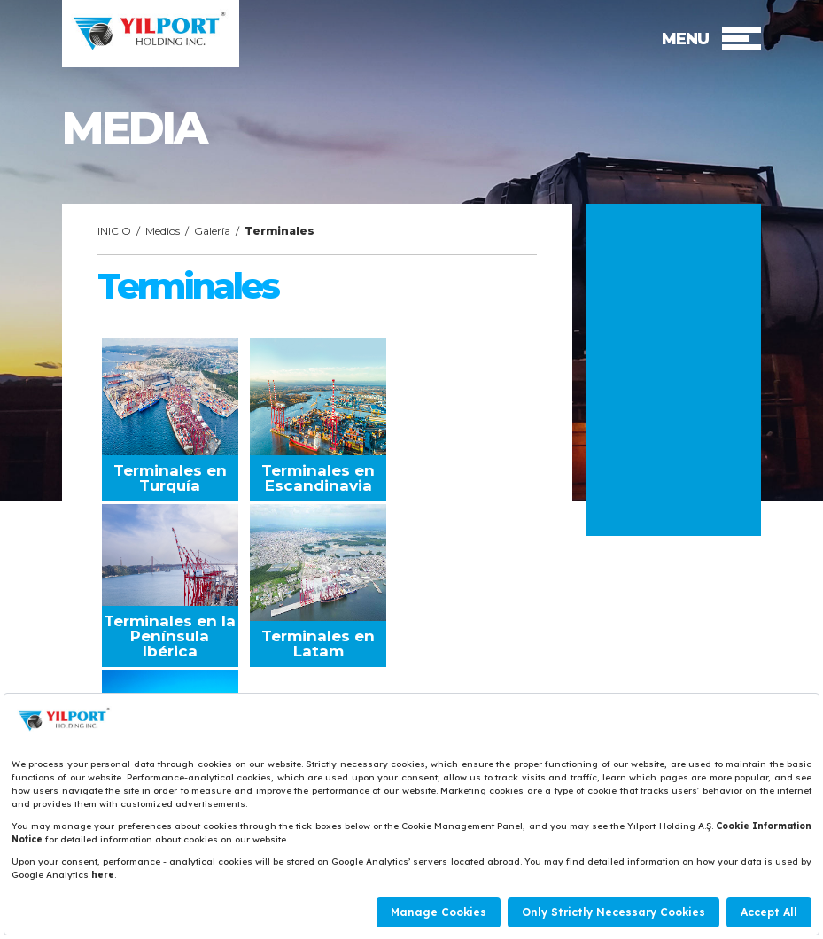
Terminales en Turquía (170, 478)
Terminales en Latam (318, 643)
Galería (212, 230)
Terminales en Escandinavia (318, 478)
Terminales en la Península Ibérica (170, 636)
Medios (162, 230)
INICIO (114, 230)
